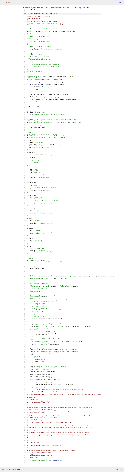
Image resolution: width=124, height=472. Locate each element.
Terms (18, 469)
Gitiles (9, 469)
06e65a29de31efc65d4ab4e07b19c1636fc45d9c (61, 8)
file (55, 13)
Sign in (120, 2)
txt (117, 469)
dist (87, 8)
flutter (25, 8)
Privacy (14, 469)
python (82, 8)
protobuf (41, 8)
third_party (33, 8)
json (121, 469)
